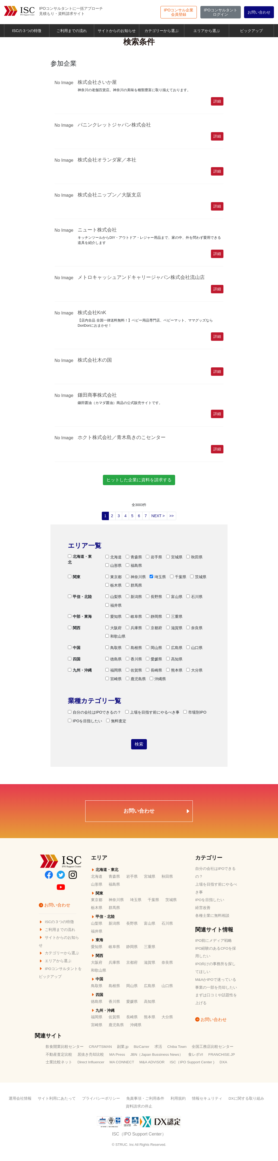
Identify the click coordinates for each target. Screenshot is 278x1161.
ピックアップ (251, 30)
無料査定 (116, 721)
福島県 (134, 565)
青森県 (134, 557)
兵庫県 (134, 628)
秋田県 (194, 557)
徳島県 (113, 659)
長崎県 (154, 670)
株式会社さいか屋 (97, 82)
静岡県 (154, 616)
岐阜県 (134, 616)
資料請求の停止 (139, 1106)
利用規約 (178, 1098)
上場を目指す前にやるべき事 (152, 712)
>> (171, 516)
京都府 (154, 628)
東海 (97, 940)
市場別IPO (194, 712)
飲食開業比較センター (65, 1047)
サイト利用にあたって (57, 1098)
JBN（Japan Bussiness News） (156, 1054)
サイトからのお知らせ (117, 30)
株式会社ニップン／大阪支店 (109, 195)
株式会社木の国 (95, 360)
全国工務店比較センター (212, 1047)
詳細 (217, 101)
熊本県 (174, 670)
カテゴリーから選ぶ (161, 30)
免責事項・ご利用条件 (145, 1098)
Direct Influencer (90, 1062)
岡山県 (154, 647)
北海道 (113, 557)
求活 (158, 1047)
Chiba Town (177, 1047)
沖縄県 (158, 679)
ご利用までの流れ (71, 30)
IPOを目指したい (85, 721)
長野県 (154, 596)
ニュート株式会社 (97, 230)
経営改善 (202, 908)
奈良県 (194, 628)
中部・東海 (80, 616)
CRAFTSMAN (100, 1047)
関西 (74, 628)
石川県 (194, 596)
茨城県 (198, 577)
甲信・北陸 (80, 596)
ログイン (220, 12)
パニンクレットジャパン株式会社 (114, 125)
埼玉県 (158, 577)
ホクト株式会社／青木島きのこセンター (122, 437)
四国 (74, 659)
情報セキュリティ (207, 1098)
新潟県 (134, 596)
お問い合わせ (259, 12)
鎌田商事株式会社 (97, 395)
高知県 (174, 659)
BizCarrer (141, 1047)
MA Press (117, 1054)
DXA (223, 1062)
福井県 (113, 605)
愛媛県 (154, 659)
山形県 (113, 565)
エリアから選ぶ (206, 30)
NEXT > (158, 516)
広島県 (174, 647)
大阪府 (113, 628)
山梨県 (113, 596)
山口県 (194, 647)
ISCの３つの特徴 (26, 30)
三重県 (174, 616)
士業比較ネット (59, 1062)
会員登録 (179, 12)
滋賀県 (174, 628)
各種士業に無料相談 (212, 916)
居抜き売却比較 (90, 1054)
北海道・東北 (80, 559)
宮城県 (174, 557)
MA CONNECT (121, 1062)
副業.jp (122, 1047)
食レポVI (195, 1054)
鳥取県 (113, 647)
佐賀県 (134, 670)
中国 (74, 647)
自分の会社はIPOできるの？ (94, 712)
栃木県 (113, 585)
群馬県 (134, 585)
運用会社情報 (20, 1098)
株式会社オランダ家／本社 (107, 160)
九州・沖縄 (80, 670)
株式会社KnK (92, 312)
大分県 (194, 670)
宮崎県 (113, 679)
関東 (74, 577)
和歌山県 (115, 636)
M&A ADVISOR (152, 1062)
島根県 (134, 647)
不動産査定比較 (59, 1054)
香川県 (134, 659)
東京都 (113, 577)
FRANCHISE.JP (221, 1054)
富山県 (174, 596)
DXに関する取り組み (246, 1098)
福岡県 (113, 670)
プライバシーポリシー (101, 1098)
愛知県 (113, 616)
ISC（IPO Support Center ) (192, 1062)
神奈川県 (136, 577)
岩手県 (154, 557)
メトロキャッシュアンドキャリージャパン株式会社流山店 (141, 277)
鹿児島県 (136, 679)
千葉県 (178, 577)
